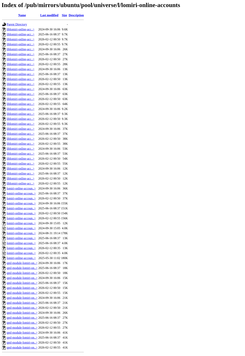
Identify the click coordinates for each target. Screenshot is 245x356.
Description (76, 15)
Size (64, 15)
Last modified (49, 15)
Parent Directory (17, 24)
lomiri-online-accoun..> (21, 188)
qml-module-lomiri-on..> (22, 263)
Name (22, 15)
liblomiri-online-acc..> (20, 29)
